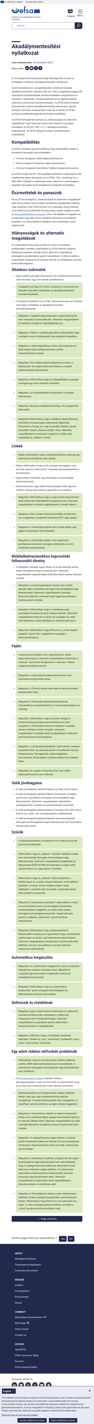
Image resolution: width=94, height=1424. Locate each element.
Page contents (47, 1218)
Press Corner (22, 1329)
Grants (18, 1302)
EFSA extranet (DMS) (26, 1367)
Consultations (22, 1291)
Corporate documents (26, 1270)
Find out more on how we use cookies (20, 1415)
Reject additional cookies (63, 1420)
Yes (63, 1238)
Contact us (20, 1335)
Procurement (22, 1296)
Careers (19, 1285)
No (71, 1238)
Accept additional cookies (32, 1420)
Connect (19, 1361)
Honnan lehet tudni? (34, 2)
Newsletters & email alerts (29, 1317)
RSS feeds (20, 1323)
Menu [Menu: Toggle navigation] (79, 15)
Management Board (25, 1258)
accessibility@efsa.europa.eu (30, 214)
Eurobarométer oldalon (31, 1078)
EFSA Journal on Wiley (27, 1355)
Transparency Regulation (28, 1264)
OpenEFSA (20, 1349)
